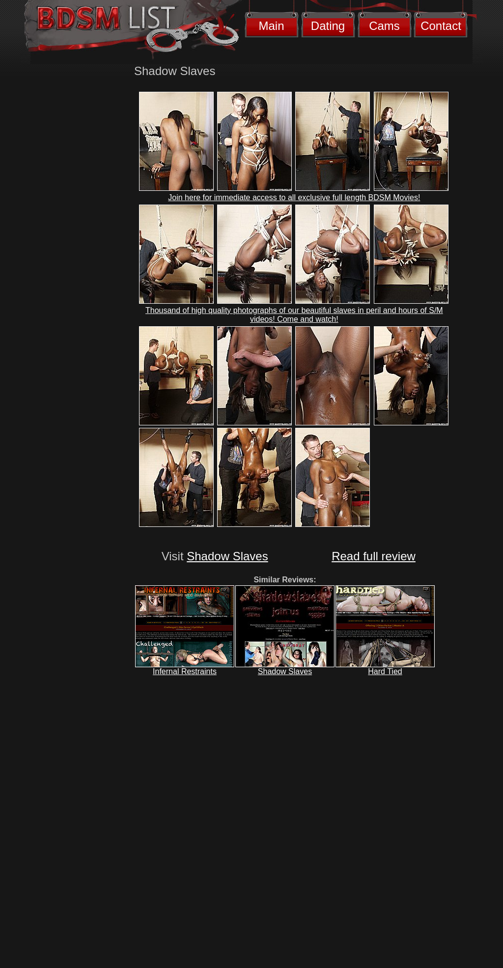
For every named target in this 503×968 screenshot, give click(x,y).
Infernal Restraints (185, 671)
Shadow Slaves (227, 556)
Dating (328, 25)
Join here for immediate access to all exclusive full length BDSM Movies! (294, 197)
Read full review (374, 556)
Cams (384, 25)
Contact (440, 25)
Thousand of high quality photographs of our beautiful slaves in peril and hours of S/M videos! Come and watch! (294, 314)
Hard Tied (385, 671)
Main (271, 25)
